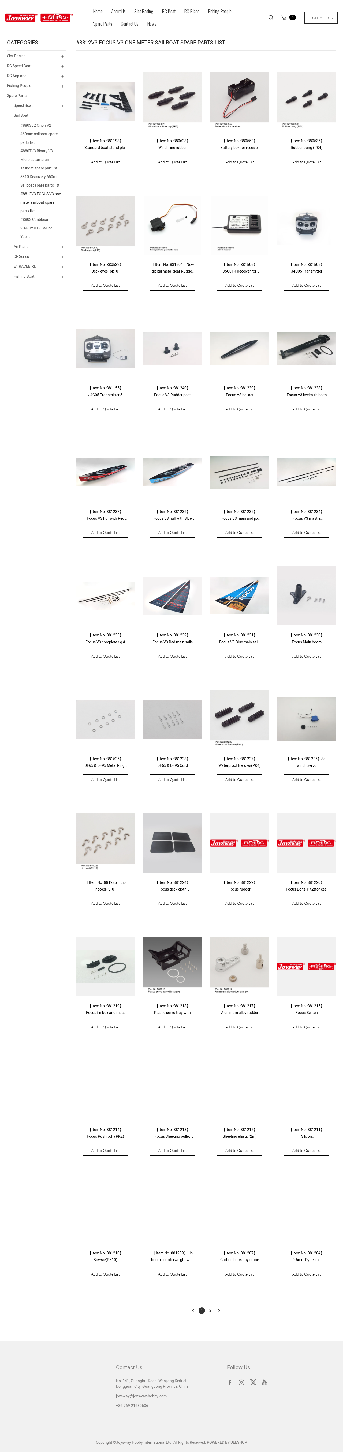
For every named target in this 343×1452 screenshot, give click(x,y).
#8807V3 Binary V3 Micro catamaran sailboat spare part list (38, 159)
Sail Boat (21, 115)
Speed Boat (23, 105)
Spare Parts (102, 23)
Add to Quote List (105, 162)
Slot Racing (143, 11)
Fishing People (220, 11)
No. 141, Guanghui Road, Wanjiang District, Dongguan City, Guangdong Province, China (152, 1383)
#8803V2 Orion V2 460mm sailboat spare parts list (39, 134)
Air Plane (21, 247)
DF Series (21, 256)
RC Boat (169, 11)
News (151, 23)
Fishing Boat (24, 276)
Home (98, 11)
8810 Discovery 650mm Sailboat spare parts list (39, 181)
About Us (118, 11)
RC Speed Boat (19, 66)
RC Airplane (16, 76)
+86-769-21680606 (132, 1406)
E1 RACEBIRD (25, 266)
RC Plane (191, 11)
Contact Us (130, 23)
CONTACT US (321, 18)
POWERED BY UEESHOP (227, 1442)
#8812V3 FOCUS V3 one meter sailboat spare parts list (40, 202)
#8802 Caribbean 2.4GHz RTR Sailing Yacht (36, 228)
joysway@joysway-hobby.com (141, 1396)
